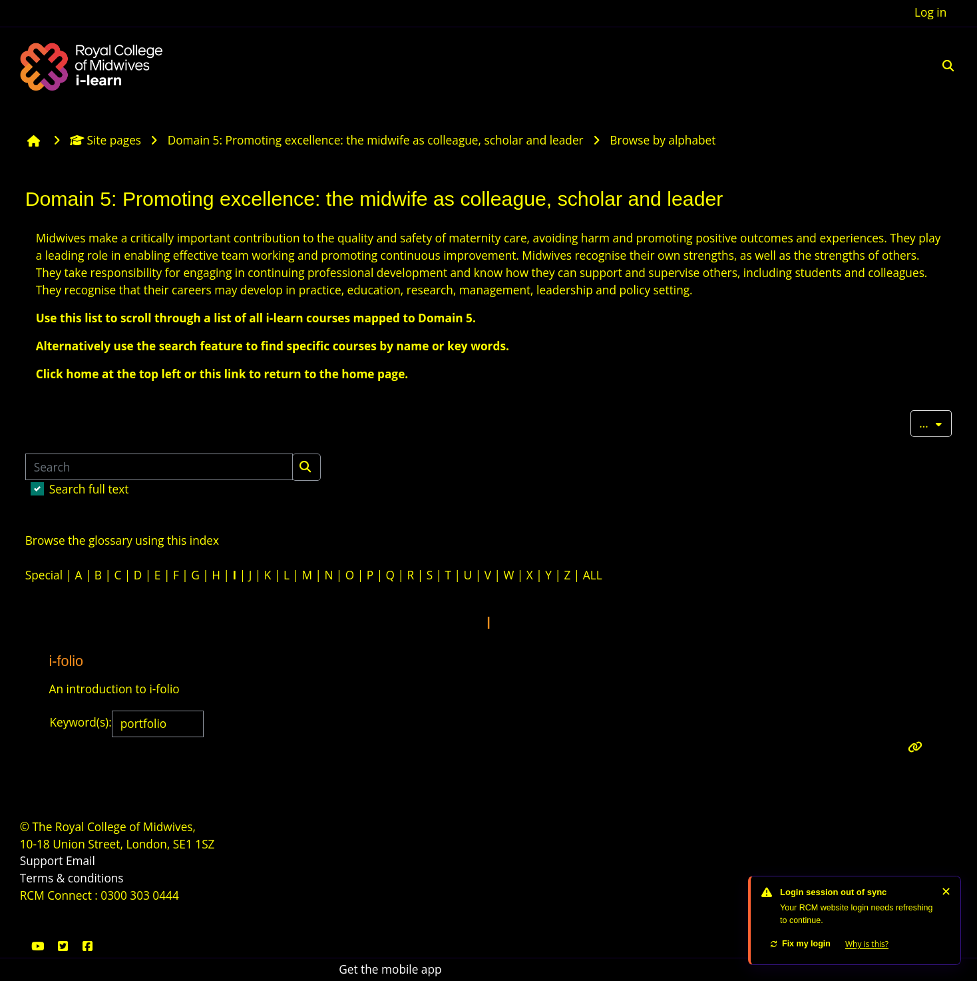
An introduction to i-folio (114, 689)
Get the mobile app (390, 969)
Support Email (57, 860)
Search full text (89, 489)
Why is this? (866, 944)
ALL (592, 575)
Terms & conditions (72, 878)
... (935, 422)
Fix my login (800, 943)
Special (44, 575)
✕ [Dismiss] (946, 891)
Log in (930, 12)
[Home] (93, 65)
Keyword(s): (81, 722)
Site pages (105, 140)
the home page (362, 374)
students (818, 272)
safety (416, 238)
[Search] (159, 467)
